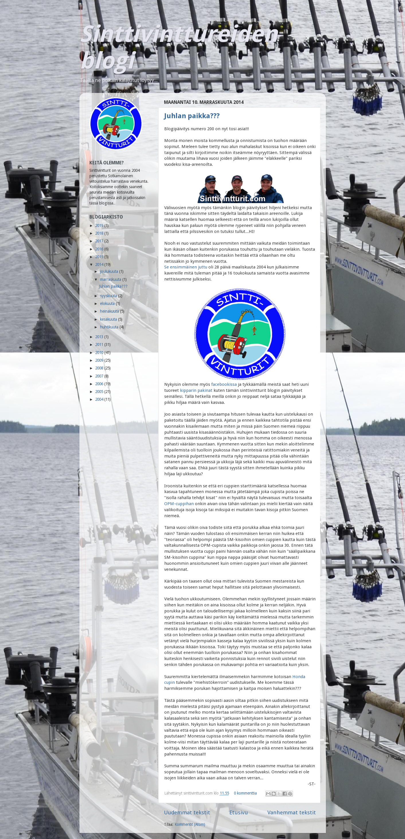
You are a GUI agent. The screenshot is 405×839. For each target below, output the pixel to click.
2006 (99, 383)
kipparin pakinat (196, 390)
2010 (99, 352)
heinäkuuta (110, 311)
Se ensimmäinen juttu (185, 267)
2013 (99, 336)
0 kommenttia (245, 793)
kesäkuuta (109, 319)
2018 (99, 233)
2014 (99, 264)
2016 (99, 249)
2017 (99, 241)
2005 (99, 391)
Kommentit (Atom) (190, 824)
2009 (99, 360)
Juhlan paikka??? (192, 116)
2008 (99, 368)
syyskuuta (109, 295)
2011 (99, 344)
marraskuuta (111, 279)
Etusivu (238, 812)
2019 (99, 225)
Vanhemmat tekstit (291, 812)
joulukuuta (109, 271)
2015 (99, 256)
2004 (99, 399)
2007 (99, 376)
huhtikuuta (110, 327)
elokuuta (108, 303)
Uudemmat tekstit (187, 812)
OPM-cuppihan (179, 503)
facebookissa (224, 384)
